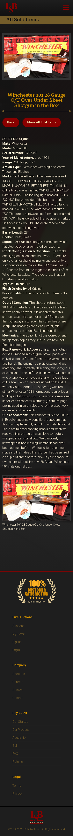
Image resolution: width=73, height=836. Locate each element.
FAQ (15, 753)
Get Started (20, 722)
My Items (18, 634)
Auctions (18, 626)
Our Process (20, 730)
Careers (17, 682)
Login (16, 650)
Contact (17, 698)
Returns (17, 761)
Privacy (17, 793)
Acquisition (19, 737)
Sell (14, 745)
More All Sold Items (41, 122)
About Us (18, 674)
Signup (17, 642)
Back (10, 122)
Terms (16, 785)
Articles (17, 690)
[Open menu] (66, 8)
